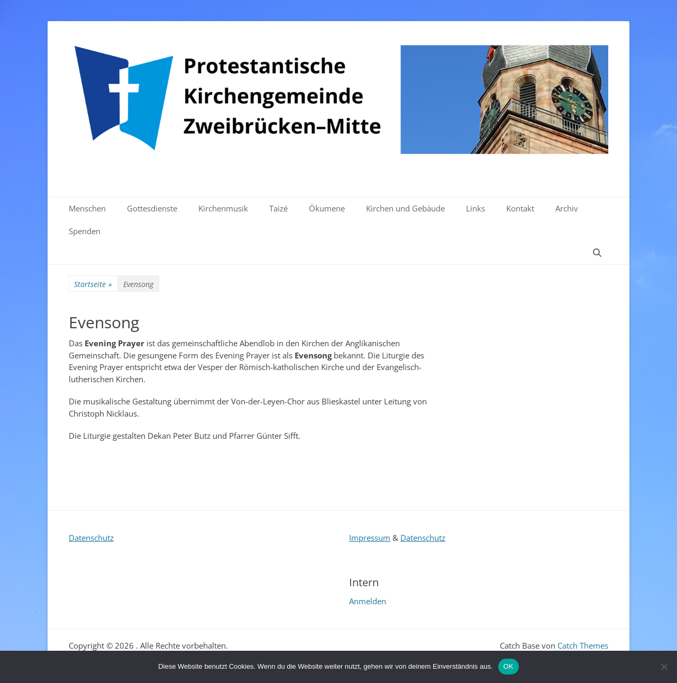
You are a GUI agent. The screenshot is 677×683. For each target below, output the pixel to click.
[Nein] (663, 666)
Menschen (87, 208)
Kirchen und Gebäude (405, 208)
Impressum (369, 537)
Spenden (84, 231)
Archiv (566, 208)
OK (509, 666)
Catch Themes (582, 645)
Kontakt (520, 208)
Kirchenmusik (223, 208)
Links (475, 208)
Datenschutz (91, 537)
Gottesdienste (152, 208)
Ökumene (327, 208)
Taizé (278, 208)
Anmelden (367, 601)
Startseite (93, 284)
